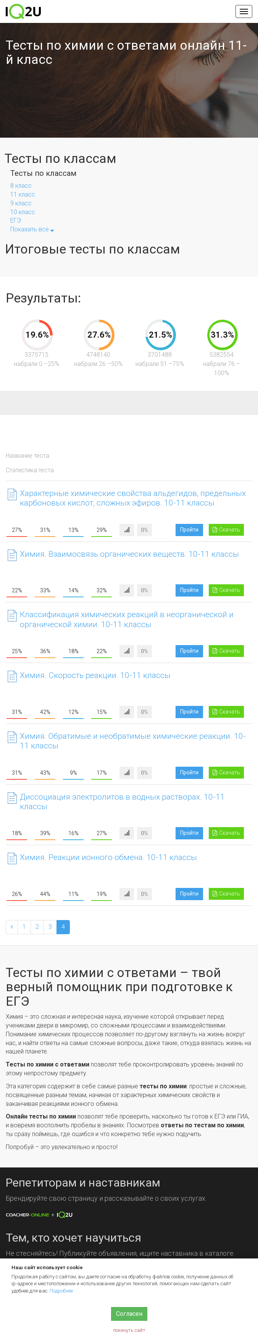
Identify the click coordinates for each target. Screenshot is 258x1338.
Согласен (129, 1313)
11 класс (22, 194)
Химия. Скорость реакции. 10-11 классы (95, 675)
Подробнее (61, 1291)
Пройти (189, 530)
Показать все (32, 229)
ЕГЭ (15, 220)
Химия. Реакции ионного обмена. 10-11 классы (108, 857)
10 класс (22, 212)
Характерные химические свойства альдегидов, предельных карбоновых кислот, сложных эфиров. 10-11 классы (133, 498)
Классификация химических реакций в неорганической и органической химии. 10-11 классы (127, 619)
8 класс (21, 185)
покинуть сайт (129, 1330)
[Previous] (12, 927)
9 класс (21, 203)
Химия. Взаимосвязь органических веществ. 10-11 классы (129, 554)
